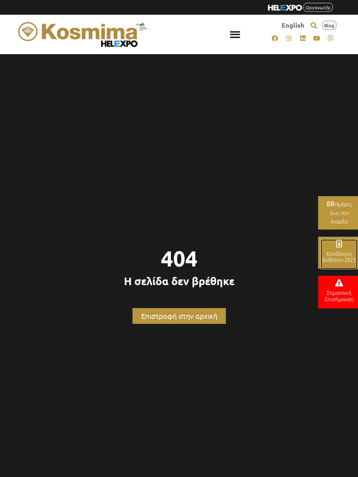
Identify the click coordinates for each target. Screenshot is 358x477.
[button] (235, 34)
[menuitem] (293, 25)
